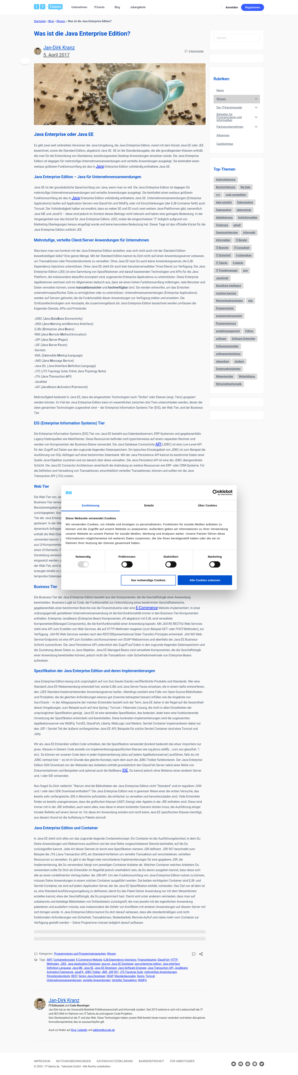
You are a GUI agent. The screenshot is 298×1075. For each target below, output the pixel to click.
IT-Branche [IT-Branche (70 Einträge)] (222, 247)
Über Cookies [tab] (207, 505)
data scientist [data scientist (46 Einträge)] (224, 202)
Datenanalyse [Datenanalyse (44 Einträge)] (245, 202)
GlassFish (163, 959)
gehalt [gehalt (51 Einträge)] (237, 225)
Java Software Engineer (132, 967)
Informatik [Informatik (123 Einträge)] (249, 232)
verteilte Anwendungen (96, 980)
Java (100, 166)
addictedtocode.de (104, 1030)
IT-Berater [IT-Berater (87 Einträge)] (241, 240)
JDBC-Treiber (92, 972)
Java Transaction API (160, 967)
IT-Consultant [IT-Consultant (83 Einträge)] (241, 247)
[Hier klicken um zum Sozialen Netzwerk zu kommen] (240, 1064)
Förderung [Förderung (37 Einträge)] (222, 225)
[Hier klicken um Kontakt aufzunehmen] (233, 1064)
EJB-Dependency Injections (120, 959)
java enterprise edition (148, 963)
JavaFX (78, 972)
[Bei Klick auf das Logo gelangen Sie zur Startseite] (48, 7)
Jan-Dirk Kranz (59, 47)
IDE (125, 770)
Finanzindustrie (147, 959)
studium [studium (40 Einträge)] (239, 361)
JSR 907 (113, 972)
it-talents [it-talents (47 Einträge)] (238, 262)
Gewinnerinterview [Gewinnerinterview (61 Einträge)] (227, 232)
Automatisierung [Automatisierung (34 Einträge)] (226, 179)
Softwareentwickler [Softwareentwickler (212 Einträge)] (227, 346)
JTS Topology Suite (131, 972)
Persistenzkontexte (58, 976)
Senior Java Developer (92, 976)
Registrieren (252, 7)
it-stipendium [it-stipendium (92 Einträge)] (244, 255)
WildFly (142, 980)
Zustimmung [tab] (90, 505)
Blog (51, 21)
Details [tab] (149, 505)
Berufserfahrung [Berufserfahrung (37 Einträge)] (225, 187)
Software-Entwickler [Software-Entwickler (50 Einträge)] (243, 338)
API (158, 444)
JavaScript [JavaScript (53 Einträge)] (222, 278)
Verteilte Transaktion (124, 980)
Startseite (40, 21)
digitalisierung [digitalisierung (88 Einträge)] (224, 217)
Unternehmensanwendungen (64, 980)
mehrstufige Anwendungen (160, 972)
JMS (104, 972)
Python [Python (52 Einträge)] (249, 331)
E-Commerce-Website (89, 959)
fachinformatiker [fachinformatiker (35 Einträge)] (248, 217)
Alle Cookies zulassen (205, 580)
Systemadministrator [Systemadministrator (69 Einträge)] (228, 368)
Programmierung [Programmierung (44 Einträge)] (226, 323)
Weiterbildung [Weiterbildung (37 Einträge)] (247, 376)
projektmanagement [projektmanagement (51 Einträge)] (228, 331)
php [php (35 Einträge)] (250, 300)
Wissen (60, 21)
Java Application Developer (84, 963)
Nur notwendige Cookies (148, 580)
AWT (49, 959)
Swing (140, 976)
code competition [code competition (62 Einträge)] (236, 194)
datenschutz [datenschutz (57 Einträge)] (244, 209)
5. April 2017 (56, 55)
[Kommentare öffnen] (194, 954)
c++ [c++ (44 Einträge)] (218, 194)
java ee (106, 963)
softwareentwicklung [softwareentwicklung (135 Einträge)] (228, 353)
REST (74, 976)
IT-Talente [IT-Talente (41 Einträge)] (221, 262)
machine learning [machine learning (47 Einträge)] (226, 293)
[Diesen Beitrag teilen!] (201, 954)
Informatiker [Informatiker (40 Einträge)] (223, 240)
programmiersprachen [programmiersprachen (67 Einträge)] (229, 315)
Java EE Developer (122, 963)
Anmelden (232, 7)
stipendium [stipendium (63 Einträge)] (222, 361)
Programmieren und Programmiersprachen (80, 953)
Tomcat (150, 976)
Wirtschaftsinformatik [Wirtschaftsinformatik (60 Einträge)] (229, 384)
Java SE (88, 967)
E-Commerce (147, 607)
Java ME (77, 967)
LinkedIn (82, 1030)
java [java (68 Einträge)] (245, 270)
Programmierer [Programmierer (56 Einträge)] (225, 308)
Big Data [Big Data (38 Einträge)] (245, 187)
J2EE (63, 963)
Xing (73, 1030)
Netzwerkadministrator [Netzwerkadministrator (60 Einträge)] (229, 300)
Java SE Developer (106, 967)
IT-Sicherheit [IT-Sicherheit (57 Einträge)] (223, 255)
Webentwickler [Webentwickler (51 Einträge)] (224, 376)
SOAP (110, 976)
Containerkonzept (64, 959)
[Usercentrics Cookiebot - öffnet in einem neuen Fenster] (215, 493)
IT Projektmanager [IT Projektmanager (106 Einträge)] (227, 270)
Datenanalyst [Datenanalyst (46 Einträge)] (223, 209)
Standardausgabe (125, 976)
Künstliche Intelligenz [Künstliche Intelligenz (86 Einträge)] (228, 285)
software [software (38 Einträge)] (221, 338)
